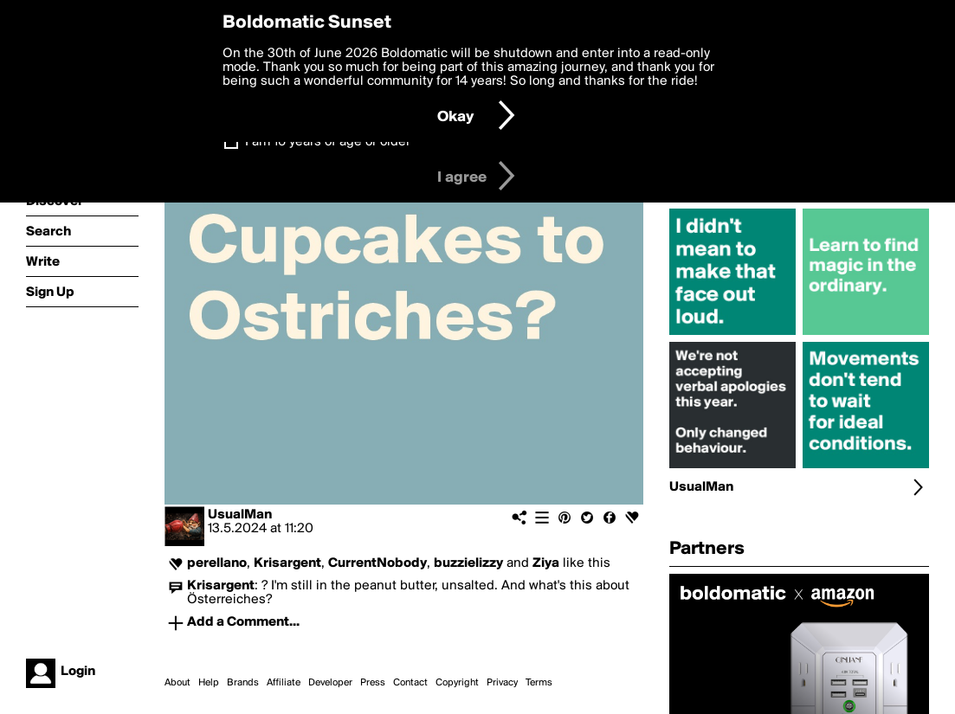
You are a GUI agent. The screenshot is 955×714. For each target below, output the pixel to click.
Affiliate (283, 683)
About (177, 683)
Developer (330, 683)
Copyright (457, 683)
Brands (243, 683)
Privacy (502, 683)
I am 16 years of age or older (327, 142)
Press (372, 683)
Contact (410, 683)
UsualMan (240, 515)
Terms (539, 683)
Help (208, 683)
